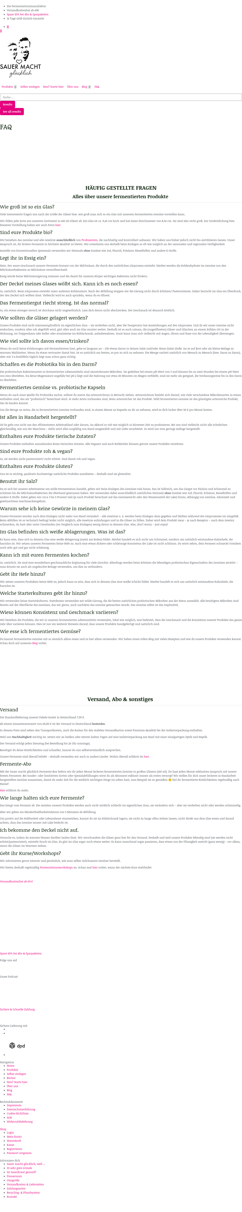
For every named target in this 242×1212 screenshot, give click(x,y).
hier (57, 225)
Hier (2, 790)
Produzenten (89, 240)
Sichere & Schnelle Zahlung (17, 1009)
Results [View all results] (7, 104)
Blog (35, 643)
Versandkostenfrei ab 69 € (16, 881)
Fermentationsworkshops (56, 867)
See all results (12, 111)
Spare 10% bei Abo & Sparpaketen (21, 953)
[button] (9, 87)
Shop (3, 1129)
